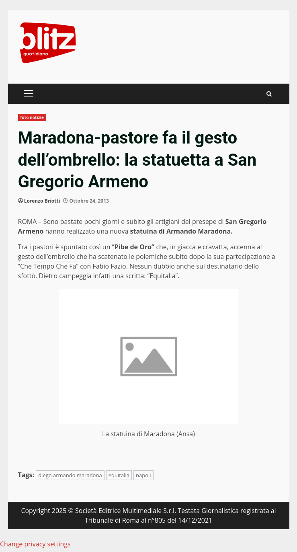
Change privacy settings (35, 544)
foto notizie (32, 117)
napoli (143, 475)
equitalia (119, 475)
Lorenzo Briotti (42, 200)
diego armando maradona (70, 475)
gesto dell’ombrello (47, 256)
